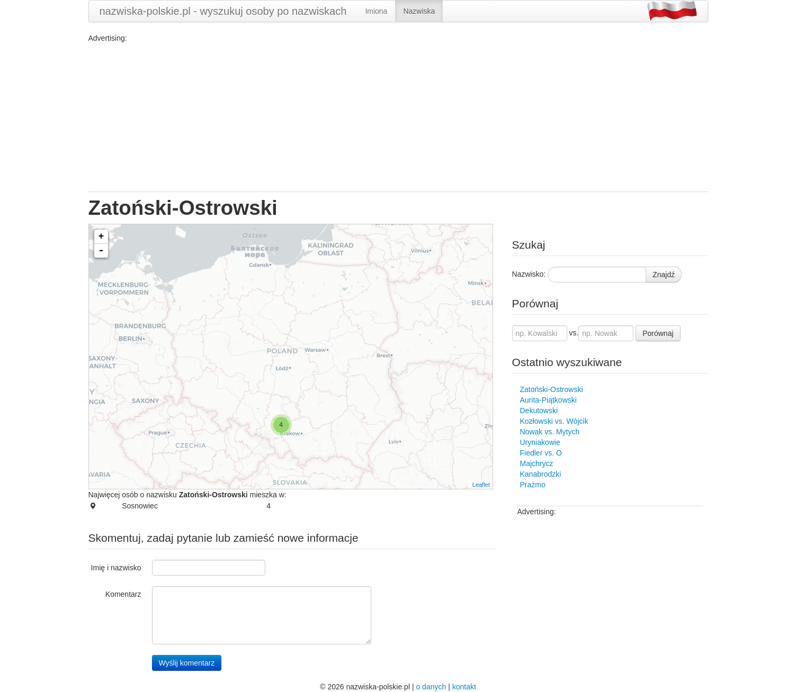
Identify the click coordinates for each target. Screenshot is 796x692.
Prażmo (532, 484)
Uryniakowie (540, 442)
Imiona (376, 11)
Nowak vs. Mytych (550, 431)
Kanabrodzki (540, 474)
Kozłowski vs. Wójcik (554, 421)
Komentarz (123, 594)
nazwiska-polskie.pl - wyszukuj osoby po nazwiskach (223, 11)
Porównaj (657, 333)
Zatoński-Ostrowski (551, 389)
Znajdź (663, 274)
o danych (431, 686)
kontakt (464, 686)
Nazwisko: (529, 274)
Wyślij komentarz (187, 663)
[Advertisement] (398, 117)
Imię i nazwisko (116, 567)
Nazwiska (419, 11)
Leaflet (481, 484)
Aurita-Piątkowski (548, 400)
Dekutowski (539, 410)
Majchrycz (536, 463)
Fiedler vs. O (541, 453)
